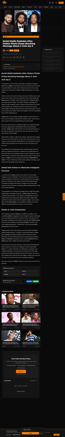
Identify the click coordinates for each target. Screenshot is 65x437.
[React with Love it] (12, 271)
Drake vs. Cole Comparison (9, 68)
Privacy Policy (47, 432)
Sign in (16, 385)
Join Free (21, 371)
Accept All (56, 434)
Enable (30, 433)
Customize (8, 434)
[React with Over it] (30, 274)
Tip (11, 50)
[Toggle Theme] (49, 3)
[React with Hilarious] (30, 271)
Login (55, 2)
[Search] (51, 3)
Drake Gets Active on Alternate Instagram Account (14, 66)
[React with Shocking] (12, 274)
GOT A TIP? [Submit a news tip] (63, 197)
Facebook (29, 281)
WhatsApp (36, 281)
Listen (16, 50)
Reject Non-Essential (17, 434)
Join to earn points (9, 57)
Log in (24, 374)
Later (41, 433)
